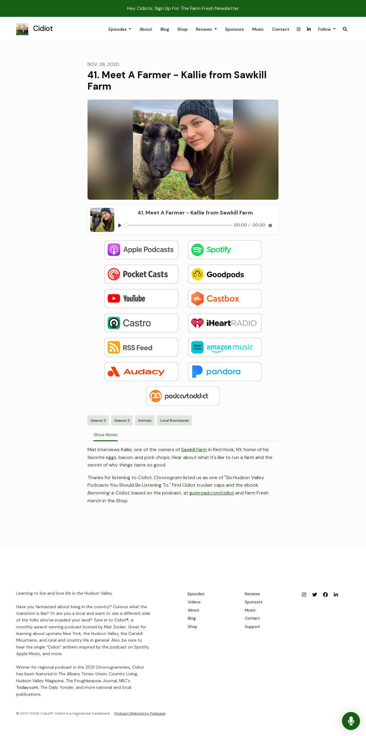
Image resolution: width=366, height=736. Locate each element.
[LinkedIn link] (309, 29)
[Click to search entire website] (345, 29)
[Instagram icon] (304, 595)
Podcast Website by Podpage (140, 713)
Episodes (118, 29)
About (146, 29)
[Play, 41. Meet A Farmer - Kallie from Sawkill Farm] (119, 225)
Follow (325, 29)
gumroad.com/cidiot (211, 493)
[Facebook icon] (325, 595)
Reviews (204, 29)
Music (258, 29)
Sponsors (234, 29)
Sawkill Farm (194, 449)
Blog (165, 29)
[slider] (178, 225)
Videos (194, 602)
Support (252, 626)
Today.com (27, 687)
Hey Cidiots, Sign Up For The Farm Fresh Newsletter (183, 8)
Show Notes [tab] (106, 434)
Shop (182, 29)
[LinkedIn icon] (336, 595)
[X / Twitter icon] (314, 595)
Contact (280, 29)
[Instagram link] (299, 29)
